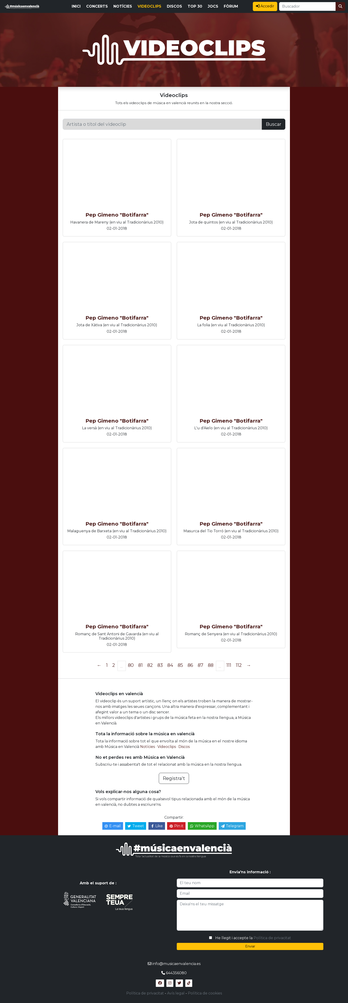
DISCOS (174, 6)
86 (190, 665)
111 (228, 665)
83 (160, 665)
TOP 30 (195, 6)
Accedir (265, 6)
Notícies (148, 746)
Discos (184, 746)
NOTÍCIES (122, 6)
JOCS (213, 6)
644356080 (176, 973)
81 (140, 665)
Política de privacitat (272, 938)
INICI (76, 6)
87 (200, 665)
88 (210, 665)
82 (150, 665)
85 (180, 665)
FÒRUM (231, 6)
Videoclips (167, 746)
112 (239, 665)
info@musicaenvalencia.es (176, 964)
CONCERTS (97, 6)
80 (131, 665)
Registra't (174, 778)
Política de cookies (205, 993)
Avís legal (176, 993)
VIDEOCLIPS (149, 6)
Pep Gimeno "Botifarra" (117, 215)
